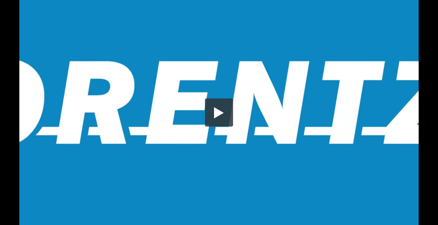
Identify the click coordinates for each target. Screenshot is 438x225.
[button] (219, 112)
